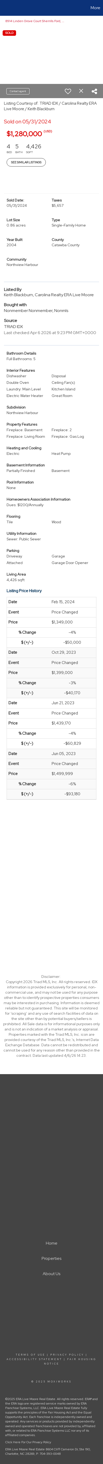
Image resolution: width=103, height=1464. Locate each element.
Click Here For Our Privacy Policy (28, 1442)
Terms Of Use (30, 1354)
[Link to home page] (4, 8)
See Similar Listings (26, 162)
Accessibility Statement (34, 1359)
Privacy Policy (67, 1354)
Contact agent (18, 91)
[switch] (68, 91)
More (95, 8)
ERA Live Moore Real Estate (25, 1449)
